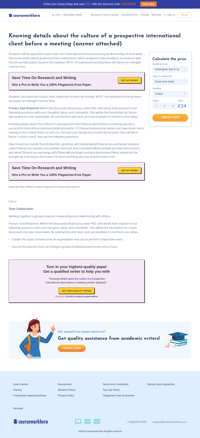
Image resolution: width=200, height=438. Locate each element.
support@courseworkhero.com (170, 422)
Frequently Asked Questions (29, 395)
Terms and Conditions (115, 384)
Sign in (169, 15)
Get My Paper (129, 80)
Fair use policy (111, 390)
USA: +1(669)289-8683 (67, 15)
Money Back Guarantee (161, 384)
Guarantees (65, 384)
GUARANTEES (129, 15)
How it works (111, 15)
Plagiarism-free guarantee (118, 395)
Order (184, 15)
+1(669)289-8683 (136, 422)
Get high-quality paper (76, 291)
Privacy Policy (66, 395)
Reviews (156, 15)
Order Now (148, 4)
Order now (170, 117)
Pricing (144, 15)
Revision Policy (66, 390)
